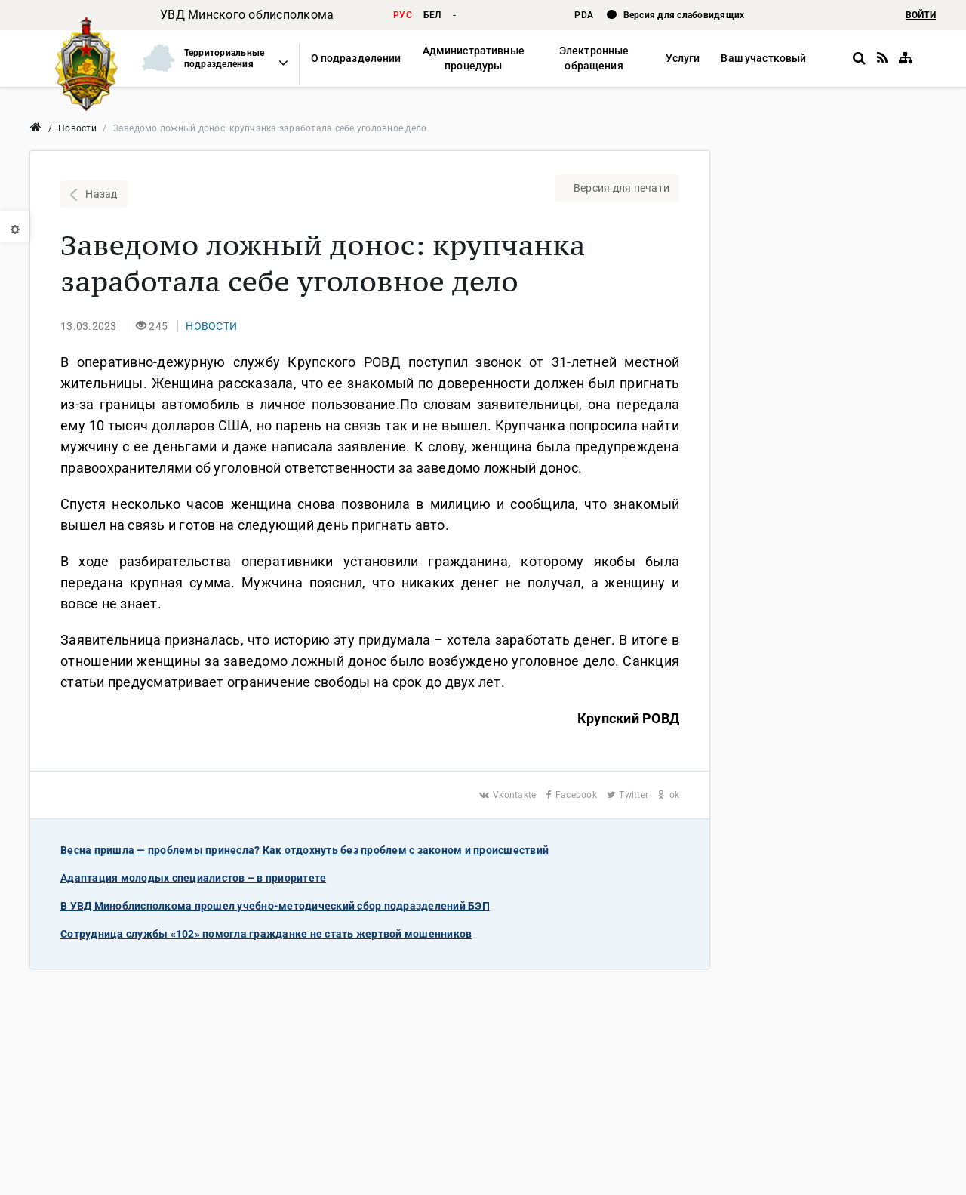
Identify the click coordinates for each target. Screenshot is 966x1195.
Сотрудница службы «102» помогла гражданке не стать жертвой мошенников (266, 934)
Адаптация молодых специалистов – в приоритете (193, 878)
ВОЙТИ (921, 15)
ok (668, 795)
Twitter (629, 795)
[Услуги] (683, 58)
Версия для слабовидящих (684, 15)
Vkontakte (509, 795)
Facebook (573, 795)
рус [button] (402, 15)
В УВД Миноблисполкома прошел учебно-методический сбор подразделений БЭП (275, 906)
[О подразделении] (356, 58)
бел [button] (432, 15)
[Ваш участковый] (763, 58)
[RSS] (882, 58)
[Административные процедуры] (473, 58)
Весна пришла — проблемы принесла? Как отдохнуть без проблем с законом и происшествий (304, 850)
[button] (208, 58)
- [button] (454, 15)
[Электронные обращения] (594, 58)
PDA (584, 15)
